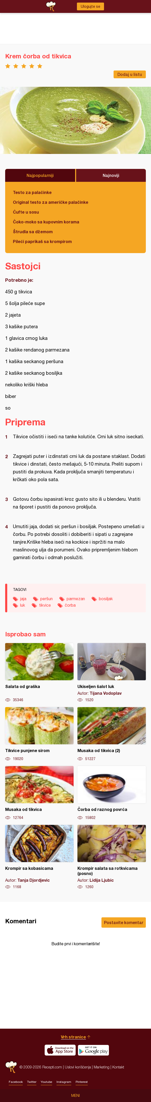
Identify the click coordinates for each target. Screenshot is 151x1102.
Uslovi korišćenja (78, 1067)
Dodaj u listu (129, 74)
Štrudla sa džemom (33, 231)
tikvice (45, 605)
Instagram (64, 1082)
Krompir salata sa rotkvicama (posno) (111, 857)
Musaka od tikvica (39, 793)
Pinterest (82, 1082)
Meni (75, 1095)
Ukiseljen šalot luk (111, 672)
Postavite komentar (123, 922)
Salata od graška (39, 672)
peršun (46, 598)
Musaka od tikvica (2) (111, 734)
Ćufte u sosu (26, 211)
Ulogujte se (90, 6)
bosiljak (106, 598)
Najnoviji (111, 175)
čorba (70, 605)
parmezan (76, 598)
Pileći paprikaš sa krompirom (42, 241)
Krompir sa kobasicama (39, 857)
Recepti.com (11, 1067)
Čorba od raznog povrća (111, 793)
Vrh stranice (73, 1036)
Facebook (16, 1082)
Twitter (31, 1082)
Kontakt (118, 1067)
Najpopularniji (40, 175)
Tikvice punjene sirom (39, 734)
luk (22, 605)
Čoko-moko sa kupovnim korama (46, 221)
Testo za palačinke (32, 192)
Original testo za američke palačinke (50, 202)
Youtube (46, 1082)
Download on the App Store (60, 1050)
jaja (23, 598)
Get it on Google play (93, 1050)
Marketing (101, 1067)
